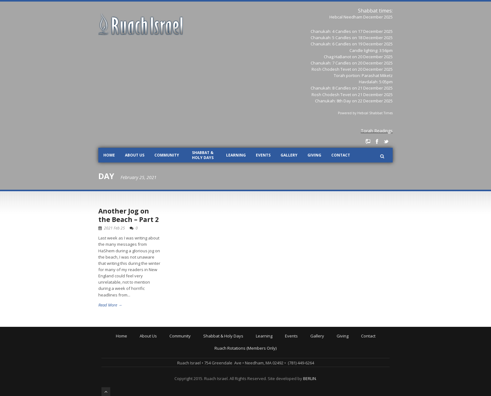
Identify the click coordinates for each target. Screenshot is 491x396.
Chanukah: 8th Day (333, 101)
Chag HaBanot (337, 56)
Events (263, 155)
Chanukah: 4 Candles (331, 31)
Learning (236, 155)
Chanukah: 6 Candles (331, 44)
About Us (134, 155)
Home (109, 155)
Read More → (110, 305)
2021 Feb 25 (114, 228)
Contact (340, 155)
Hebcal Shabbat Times (375, 113)
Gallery (289, 155)
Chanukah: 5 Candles (331, 37)
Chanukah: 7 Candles (331, 63)
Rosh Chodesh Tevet (331, 69)
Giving (314, 155)
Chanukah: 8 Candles (331, 88)
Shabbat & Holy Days (203, 155)
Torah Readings (377, 131)
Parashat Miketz (377, 75)
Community (166, 155)
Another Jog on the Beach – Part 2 (128, 215)
